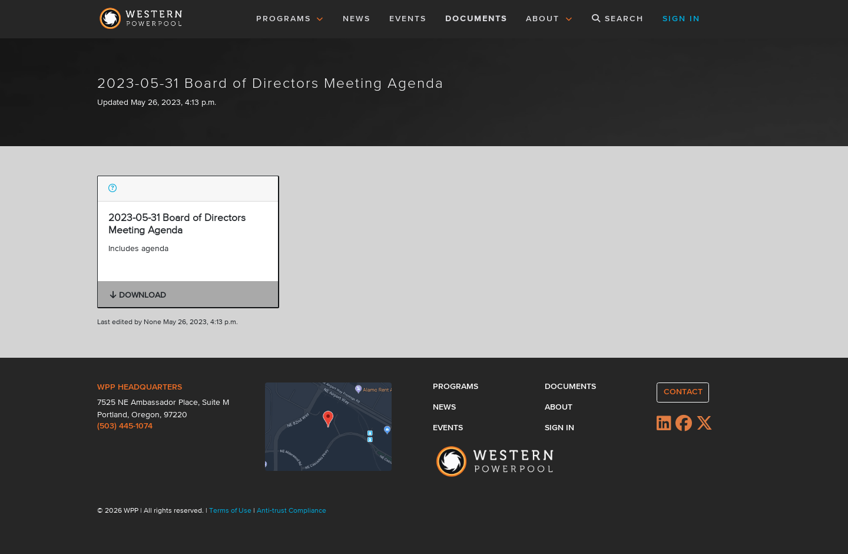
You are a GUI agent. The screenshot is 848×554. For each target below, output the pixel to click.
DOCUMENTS (476, 19)
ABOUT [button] (549, 19)
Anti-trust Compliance (291, 511)
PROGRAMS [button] (290, 19)
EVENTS (409, 17)
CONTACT (683, 392)
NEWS (356, 19)
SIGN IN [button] (681, 19)
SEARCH (618, 18)
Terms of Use (231, 511)
